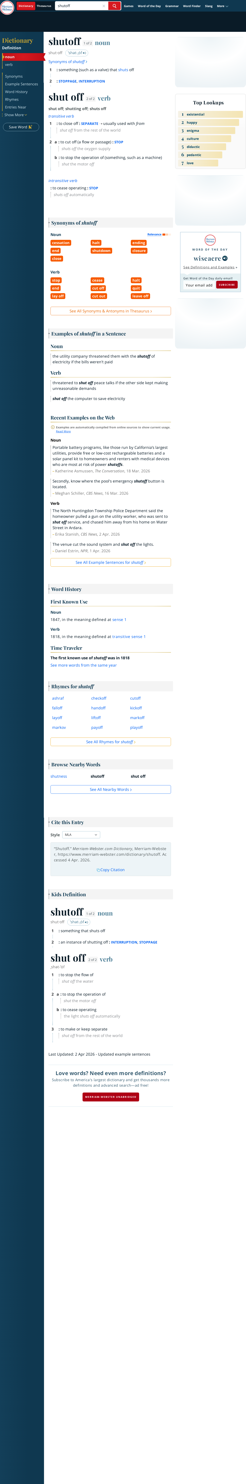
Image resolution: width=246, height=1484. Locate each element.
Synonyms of (68, 61)
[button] (222, 6)
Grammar (172, 6)
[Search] (88, 6)
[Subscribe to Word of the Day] (199, 285)
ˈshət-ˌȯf (77, 52)
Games (128, 6)
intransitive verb (62, 180)
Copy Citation (111, 869)
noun (102, 42)
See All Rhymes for (109, 741)
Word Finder (192, 6)
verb (104, 98)
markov (59, 727)
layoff (57, 717)
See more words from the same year (83, 665)
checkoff (98, 698)
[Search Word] (114, 6)
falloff (57, 708)
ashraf (58, 698)
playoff (136, 727)
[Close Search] (104, 6)
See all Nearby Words (109, 789)
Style (55, 834)
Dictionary (17, 40)
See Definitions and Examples (209, 267)
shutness (58, 776)
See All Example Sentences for (109, 562)
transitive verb (61, 116)
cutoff (135, 698)
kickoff (136, 708)
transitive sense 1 (129, 636)
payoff (97, 727)
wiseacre (207, 258)
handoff (98, 708)
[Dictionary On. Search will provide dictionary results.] (35, 6)
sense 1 (119, 619)
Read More (63, 431)
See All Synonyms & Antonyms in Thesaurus (109, 311)
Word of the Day (149, 6)
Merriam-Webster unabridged (110, 1097)
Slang (209, 6)
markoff (137, 717)
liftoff (96, 717)
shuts (123, 69)
